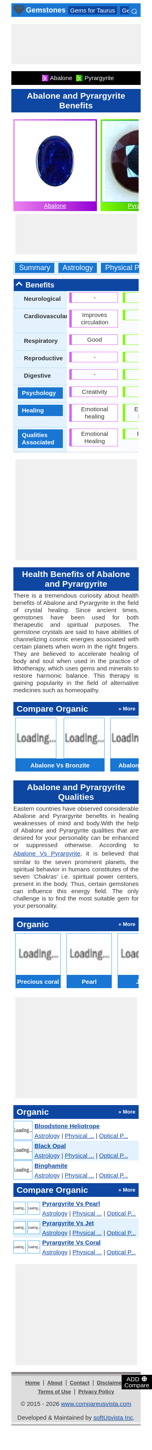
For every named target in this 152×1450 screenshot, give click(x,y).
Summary (34, 268)
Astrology (77, 268)
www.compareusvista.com (96, 1403)
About (55, 1383)
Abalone (55, 205)
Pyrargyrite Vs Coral (71, 1242)
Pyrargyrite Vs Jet (68, 1223)
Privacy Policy (96, 1392)
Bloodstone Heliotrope (67, 1125)
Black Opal (50, 1145)
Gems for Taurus (92, 10)
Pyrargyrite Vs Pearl (71, 1203)
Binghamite (51, 1165)
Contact (79, 1383)
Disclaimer (110, 1383)
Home (32, 1383)
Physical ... (79, 1135)
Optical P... (113, 1135)
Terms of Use (54, 1392)
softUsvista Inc (113, 1417)
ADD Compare (137, 1382)
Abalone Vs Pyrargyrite (46, 853)
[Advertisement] (76, 44)
